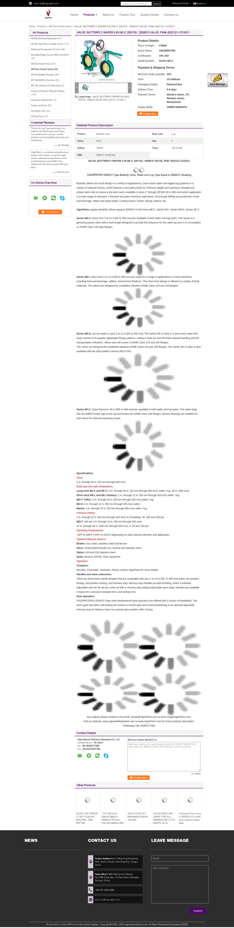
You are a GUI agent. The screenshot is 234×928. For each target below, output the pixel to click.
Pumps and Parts (39, 105)
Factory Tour (127, 14)
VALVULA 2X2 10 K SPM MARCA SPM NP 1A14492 (138, 816)
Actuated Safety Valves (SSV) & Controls (50, 54)
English (201, 3)
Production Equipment (41, 100)
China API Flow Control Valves (75, 924)
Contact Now (149, 113)
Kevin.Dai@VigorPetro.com (176, 716)
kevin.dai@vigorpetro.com (46, 3)
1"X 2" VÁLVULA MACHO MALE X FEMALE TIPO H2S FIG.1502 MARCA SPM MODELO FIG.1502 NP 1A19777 (113, 821)
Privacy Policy (53, 924)
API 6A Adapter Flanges (42, 74)
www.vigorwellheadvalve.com (119, 721)
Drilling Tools (37, 116)
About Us (108, 14)
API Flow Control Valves (60, 26)
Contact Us (171, 14)
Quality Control (149, 14)
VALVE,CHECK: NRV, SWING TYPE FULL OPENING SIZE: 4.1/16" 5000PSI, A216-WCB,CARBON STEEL (164, 819)
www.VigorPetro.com (149, 721)
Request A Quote (180, 3)
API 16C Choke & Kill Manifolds (46, 85)
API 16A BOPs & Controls (43, 80)
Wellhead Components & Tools (46, 49)
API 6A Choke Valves (41, 63)
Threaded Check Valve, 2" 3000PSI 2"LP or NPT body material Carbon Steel (190, 818)
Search (156, 3)
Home (74, 14)
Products (88, 14)
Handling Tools (38, 111)
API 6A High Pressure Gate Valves (47, 44)
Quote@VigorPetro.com (144, 716)
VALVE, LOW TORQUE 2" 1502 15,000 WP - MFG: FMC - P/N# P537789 (86, 818)
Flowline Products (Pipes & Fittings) (48, 91)
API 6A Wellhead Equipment (44, 38)
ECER (185, 924)
